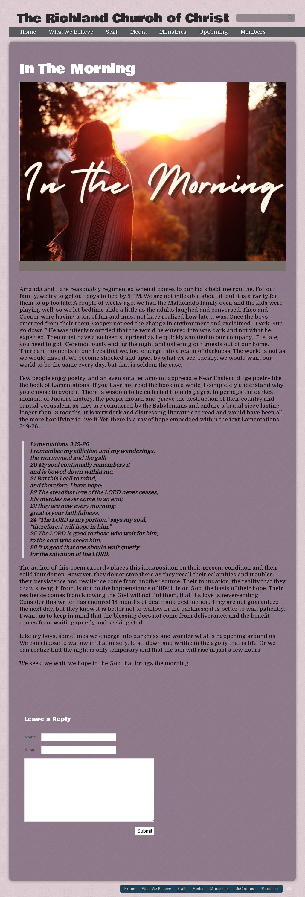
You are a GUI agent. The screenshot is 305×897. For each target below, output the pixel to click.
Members (253, 32)
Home (28, 32)
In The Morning (77, 69)
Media (138, 32)
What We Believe (71, 32)
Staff (112, 32)
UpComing (213, 32)
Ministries (173, 32)
